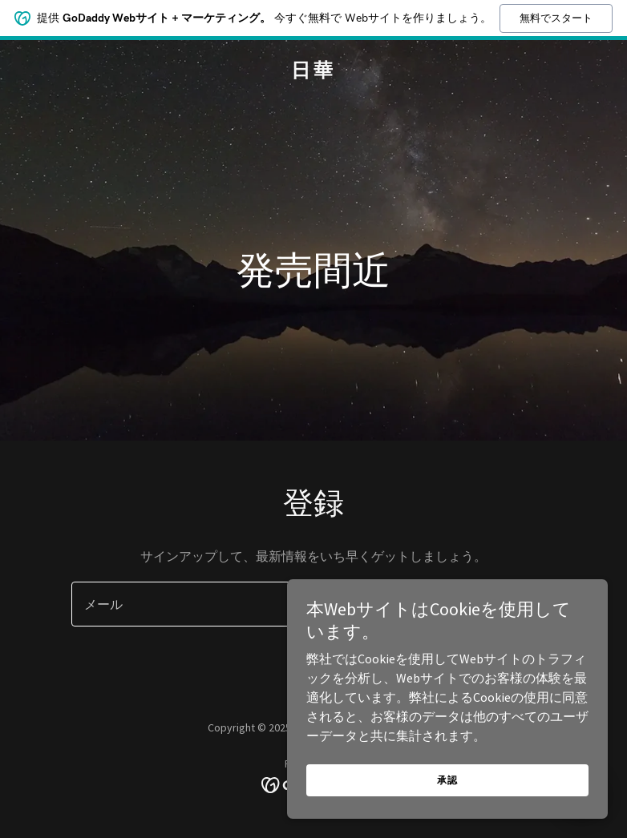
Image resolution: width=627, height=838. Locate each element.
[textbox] (242, 604)
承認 (447, 780)
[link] (313, 72)
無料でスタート (556, 18)
